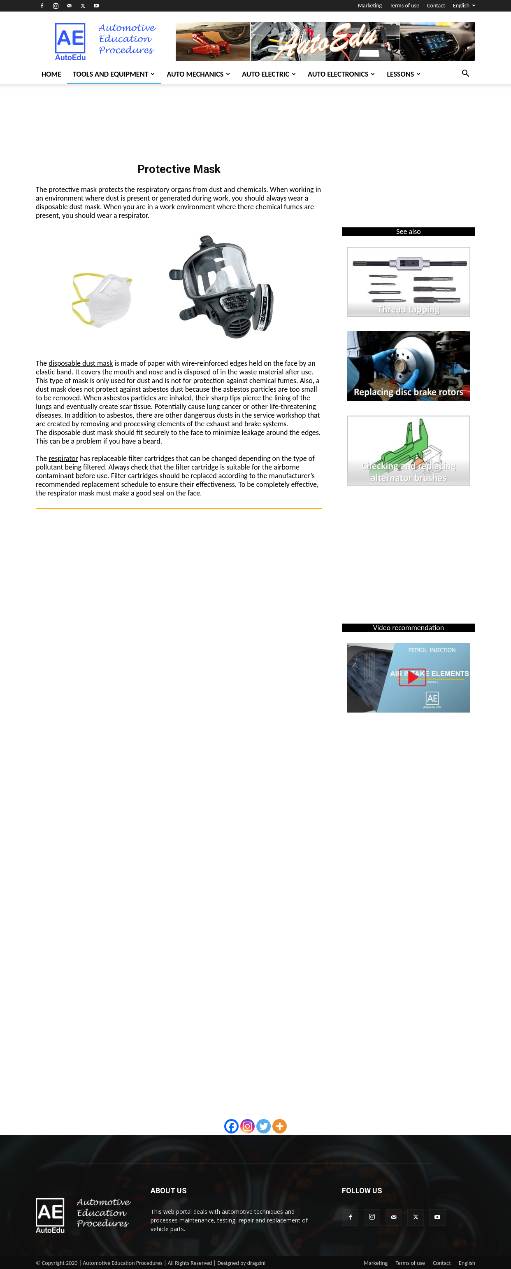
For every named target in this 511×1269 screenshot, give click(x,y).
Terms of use (404, 5)
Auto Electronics (341, 74)
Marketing (370, 5)
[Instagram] (247, 1126)
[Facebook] (231, 1126)
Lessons (403, 74)
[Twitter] (263, 1126)
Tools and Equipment (114, 74)
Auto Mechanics (198, 74)
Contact (436, 5)
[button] (465, 74)
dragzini (256, 1263)
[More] (279, 1126)
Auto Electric (269, 74)
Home (51, 74)
